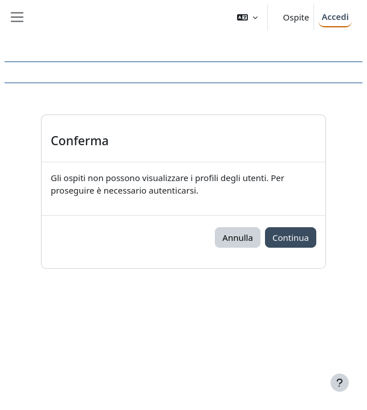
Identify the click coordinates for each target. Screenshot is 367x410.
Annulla (237, 237)
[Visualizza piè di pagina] (340, 383)
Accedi (335, 16)
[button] (247, 17)
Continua (290, 237)
